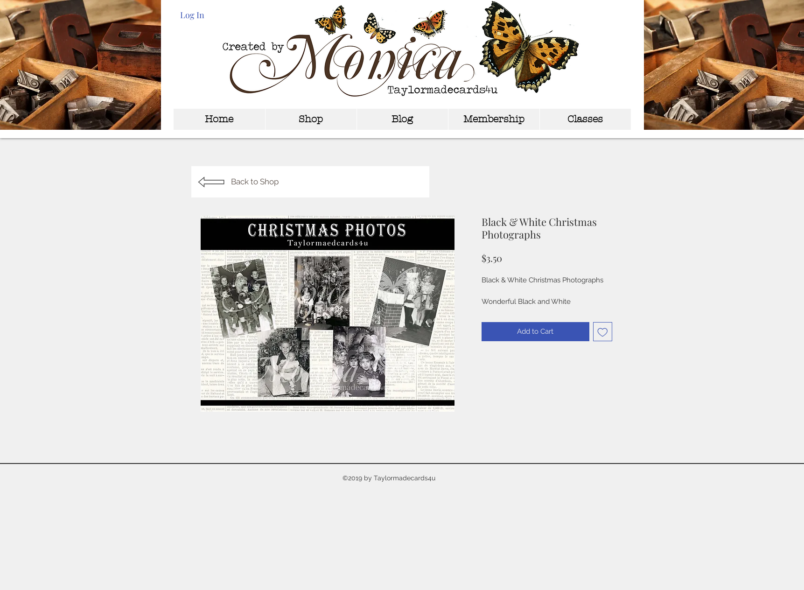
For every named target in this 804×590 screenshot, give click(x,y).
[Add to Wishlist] (602, 331)
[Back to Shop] (310, 181)
